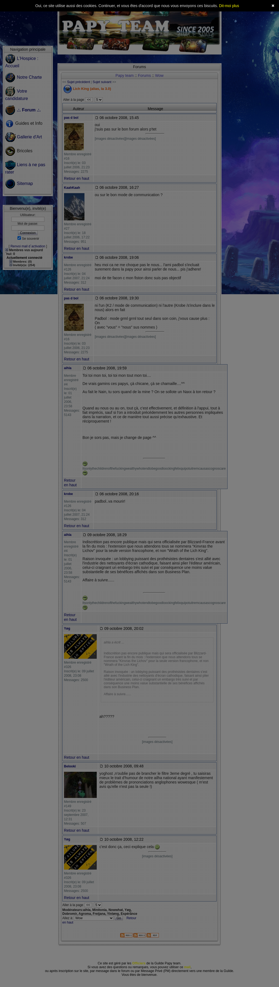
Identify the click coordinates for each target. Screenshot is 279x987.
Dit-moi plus (229, 6)
